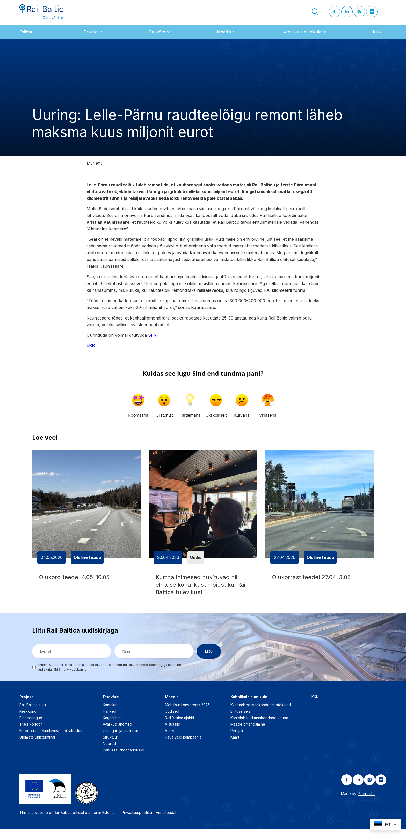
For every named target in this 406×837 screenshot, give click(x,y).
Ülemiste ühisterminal (37, 745)
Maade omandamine (247, 732)
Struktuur (110, 745)
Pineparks (366, 802)
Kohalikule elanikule (301, 36)
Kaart (234, 745)
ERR (90, 349)
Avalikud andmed (117, 732)
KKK (377, 36)
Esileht (25, 36)
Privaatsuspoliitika (137, 821)
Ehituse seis (240, 719)
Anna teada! (166, 821)
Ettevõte (157, 36)
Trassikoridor (30, 732)
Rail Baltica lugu (32, 713)
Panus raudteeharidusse (123, 758)
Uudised (172, 719)
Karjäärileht (112, 726)
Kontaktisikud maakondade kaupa (259, 726)
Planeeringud (30, 726)
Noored (109, 752)
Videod (171, 739)
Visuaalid (172, 732)
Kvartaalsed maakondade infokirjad (260, 713)
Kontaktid (111, 713)
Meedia (224, 36)
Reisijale (237, 739)
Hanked (109, 719)
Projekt (91, 36)
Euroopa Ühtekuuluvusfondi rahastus (50, 739)
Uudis (195, 561)
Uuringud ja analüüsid (121, 739)
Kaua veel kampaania (183, 745)
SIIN (152, 339)
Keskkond (28, 719)
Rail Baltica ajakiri (179, 726)
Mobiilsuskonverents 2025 (187, 713)
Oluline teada (87, 561)
